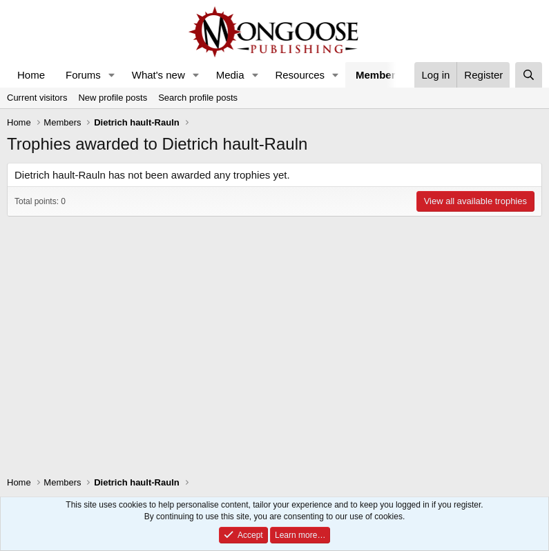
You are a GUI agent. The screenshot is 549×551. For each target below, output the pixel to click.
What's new (158, 75)
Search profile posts (198, 97)
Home (31, 75)
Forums (83, 75)
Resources (300, 75)
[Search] (528, 75)
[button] (112, 75)
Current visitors (37, 97)
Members (378, 75)
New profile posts (112, 97)
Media (230, 75)
